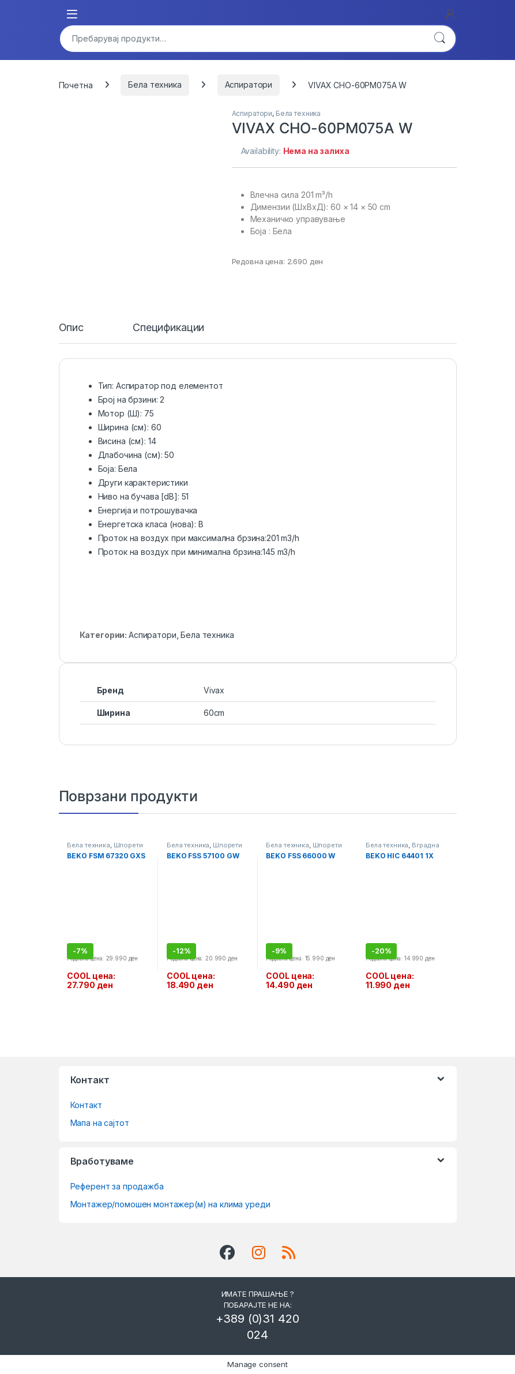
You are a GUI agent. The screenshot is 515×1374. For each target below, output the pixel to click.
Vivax (214, 690)
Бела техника (154, 84)
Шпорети (128, 845)
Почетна (76, 84)
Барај (439, 38)
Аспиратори (249, 84)
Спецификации (168, 327)
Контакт (86, 1105)
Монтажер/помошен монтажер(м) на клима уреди (170, 1204)
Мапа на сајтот (99, 1123)
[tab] (71, 332)
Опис (71, 327)
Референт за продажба (117, 1186)
